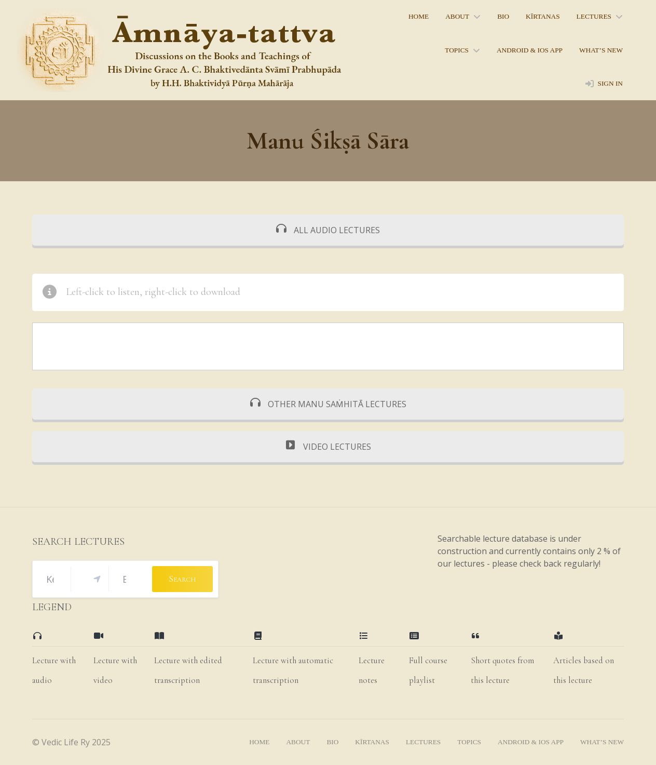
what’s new (601, 50)
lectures (594, 16)
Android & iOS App (530, 50)
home (418, 16)
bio (503, 16)
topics (457, 50)
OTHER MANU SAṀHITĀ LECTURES (328, 404)
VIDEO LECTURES (328, 446)
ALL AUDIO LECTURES (328, 230)
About (457, 16)
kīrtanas (543, 16)
